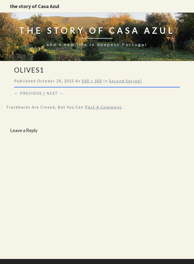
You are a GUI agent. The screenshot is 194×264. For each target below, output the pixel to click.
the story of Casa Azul (34, 6)
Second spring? (125, 80)
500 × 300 (92, 80)
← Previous (28, 93)
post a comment (103, 107)
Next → (55, 93)
